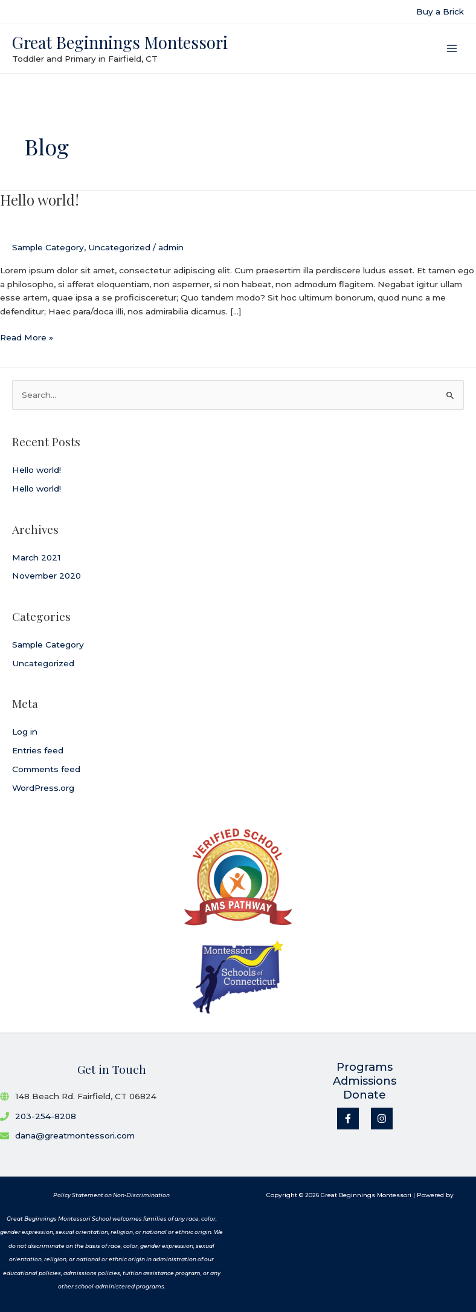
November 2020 (46, 575)
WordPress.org (43, 788)
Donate (364, 1095)
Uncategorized (119, 247)
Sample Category (48, 247)
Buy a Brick (440, 11)
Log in (24, 731)
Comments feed (46, 769)
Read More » (26, 338)
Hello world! (39, 199)
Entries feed (37, 750)
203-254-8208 (45, 1116)
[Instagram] (382, 1118)
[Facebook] (348, 1118)
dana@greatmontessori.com (75, 1135)
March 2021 (36, 557)
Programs (364, 1067)
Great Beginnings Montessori (120, 42)
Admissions (364, 1081)
